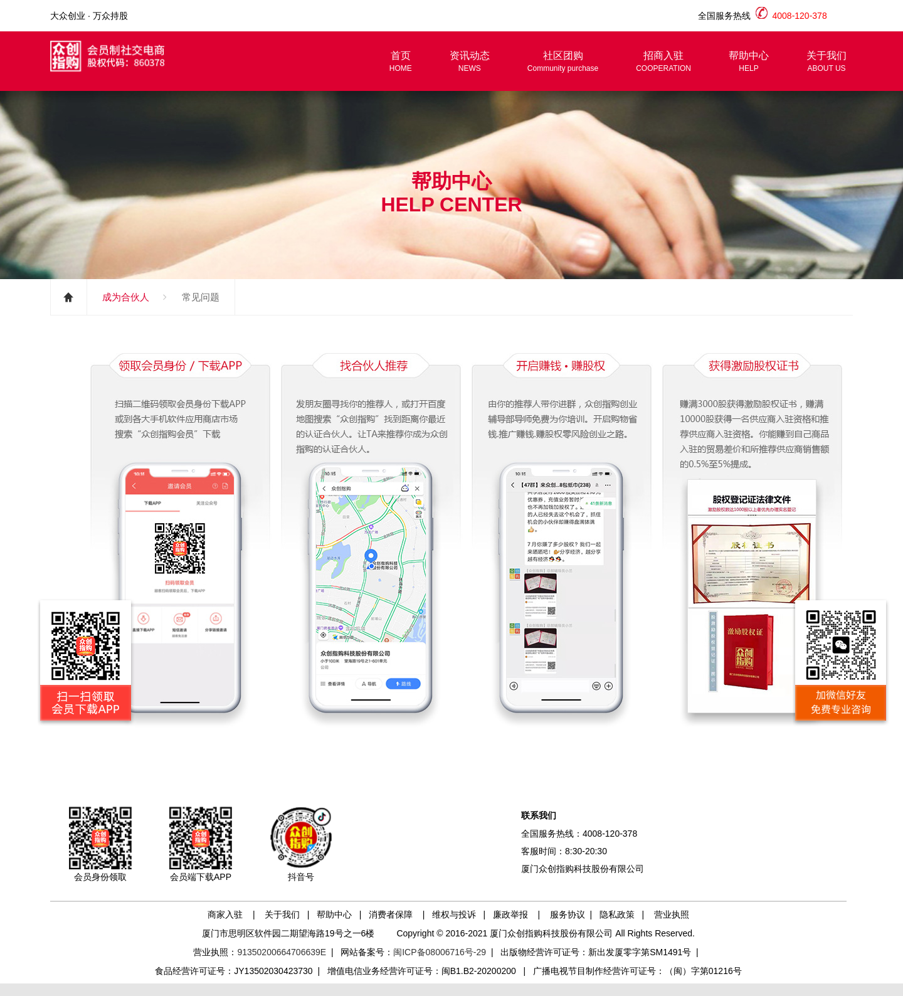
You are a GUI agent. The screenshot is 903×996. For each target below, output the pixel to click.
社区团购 (562, 61)
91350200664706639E (281, 952)
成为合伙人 (125, 297)
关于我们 (826, 61)
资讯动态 (470, 61)
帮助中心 (749, 61)
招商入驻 (663, 61)
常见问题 (200, 297)
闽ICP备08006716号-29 (439, 952)
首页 (400, 61)
